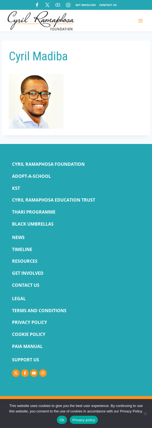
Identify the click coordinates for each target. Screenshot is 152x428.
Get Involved (85, 5)
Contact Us (108, 5)
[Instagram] (68, 4)
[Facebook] (37, 4)
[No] (145, 413)
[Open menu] (140, 20)
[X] (47, 4)
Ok (62, 420)
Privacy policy (83, 420)
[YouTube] (57, 4)
